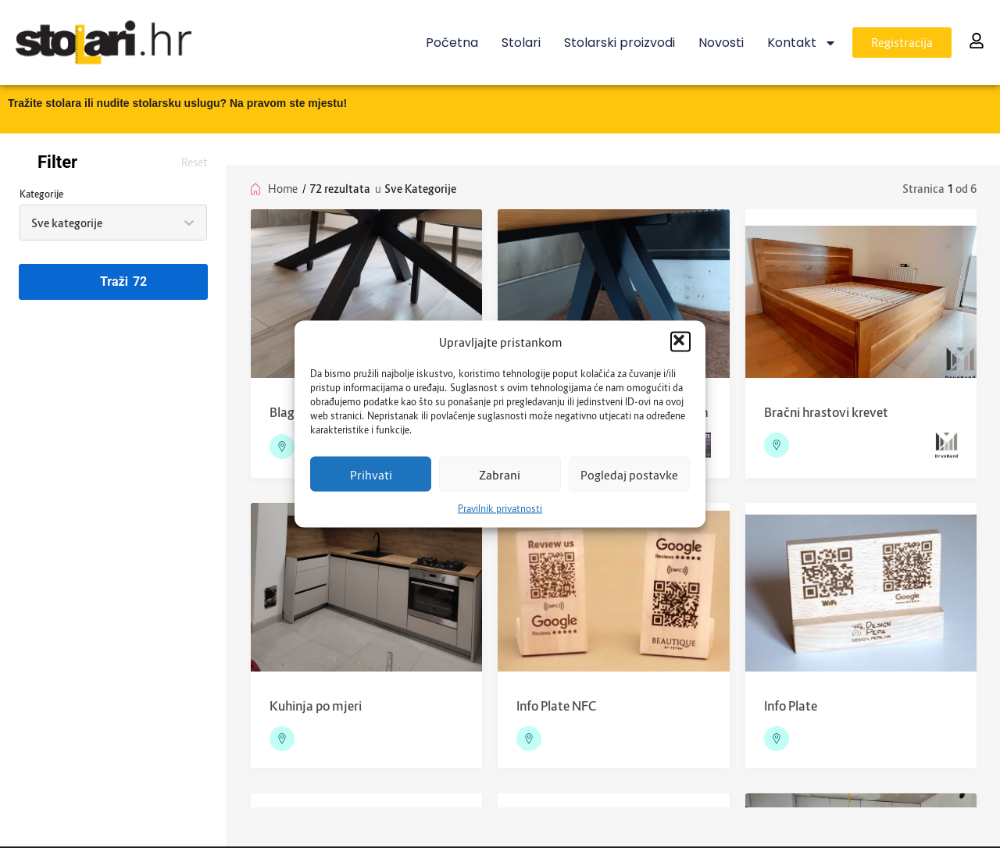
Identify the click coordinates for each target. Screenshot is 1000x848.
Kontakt (802, 43)
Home (283, 188)
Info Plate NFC (556, 706)
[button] (680, 342)
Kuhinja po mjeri (316, 706)
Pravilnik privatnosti (500, 509)
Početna (452, 43)
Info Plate (790, 706)
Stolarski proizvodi (619, 43)
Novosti (721, 43)
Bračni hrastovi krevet (826, 412)
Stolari (521, 43)
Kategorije (41, 194)
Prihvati (371, 474)
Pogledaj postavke (629, 474)
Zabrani (499, 474)
